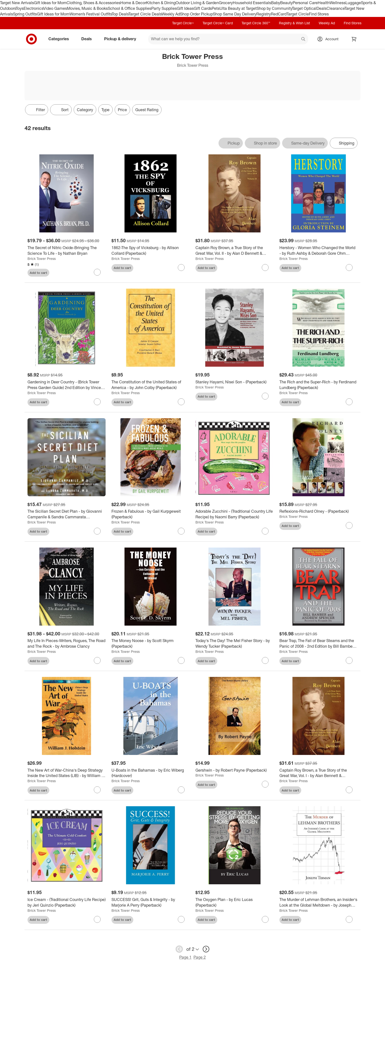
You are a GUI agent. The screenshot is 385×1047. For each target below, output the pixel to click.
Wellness (337, 2)
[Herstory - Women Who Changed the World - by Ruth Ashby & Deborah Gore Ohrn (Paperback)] (318, 250)
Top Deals (120, 14)
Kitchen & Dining (161, 2)
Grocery (226, 2)
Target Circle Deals (145, 14)
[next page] (206, 949)
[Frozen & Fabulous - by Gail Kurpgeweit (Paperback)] (150, 514)
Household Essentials (252, 2)
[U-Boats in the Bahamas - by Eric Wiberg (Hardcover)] (150, 773)
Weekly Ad (171, 14)
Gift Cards (203, 8)
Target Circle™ (183, 23)
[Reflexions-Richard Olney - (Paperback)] (318, 511)
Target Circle (298, 14)
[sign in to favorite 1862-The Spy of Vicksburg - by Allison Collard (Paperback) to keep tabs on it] (181, 267)
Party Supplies (164, 8)
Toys (20, 8)
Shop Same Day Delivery (234, 14)
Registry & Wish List (294, 23)
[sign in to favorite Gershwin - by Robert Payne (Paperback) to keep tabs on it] (265, 784)
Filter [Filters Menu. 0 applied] (36, 110)
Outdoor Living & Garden (197, 2)
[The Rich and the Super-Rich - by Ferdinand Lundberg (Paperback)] (318, 384)
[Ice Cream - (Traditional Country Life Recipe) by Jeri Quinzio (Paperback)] (67, 902)
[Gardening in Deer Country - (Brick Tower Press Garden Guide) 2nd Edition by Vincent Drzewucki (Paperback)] (67, 384)
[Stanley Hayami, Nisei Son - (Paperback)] (234, 382)
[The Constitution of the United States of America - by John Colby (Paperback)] (150, 384)
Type (105, 109)
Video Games (55, 8)
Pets (216, 8)
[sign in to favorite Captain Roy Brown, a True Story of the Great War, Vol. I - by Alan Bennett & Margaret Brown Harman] (349, 789)
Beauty (286, 2)
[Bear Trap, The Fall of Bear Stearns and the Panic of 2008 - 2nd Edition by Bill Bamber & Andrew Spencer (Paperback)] (318, 643)
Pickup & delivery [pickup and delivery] (122, 38)
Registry (263, 14)
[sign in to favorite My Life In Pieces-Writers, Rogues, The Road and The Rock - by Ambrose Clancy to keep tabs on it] (97, 660)
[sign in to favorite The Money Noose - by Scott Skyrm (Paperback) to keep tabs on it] (181, 660)
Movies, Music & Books (87, 8)
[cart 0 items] (354, 39)
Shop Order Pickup (196, 14)
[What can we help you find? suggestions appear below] (228, 39)
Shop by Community (274, 8)
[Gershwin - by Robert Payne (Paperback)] (234, 770)
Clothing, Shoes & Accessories (93, 2)
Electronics (33, 8)
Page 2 (199, 957)
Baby (275, 2)
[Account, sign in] (329, 39)
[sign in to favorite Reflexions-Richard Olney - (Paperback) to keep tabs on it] (349, 525)
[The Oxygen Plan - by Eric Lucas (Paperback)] (234, 902)
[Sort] (61, 109)
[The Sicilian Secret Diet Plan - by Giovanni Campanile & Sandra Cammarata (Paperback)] (67, 514)
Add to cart (38, 273)
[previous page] (179, 949)
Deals (321, 8)
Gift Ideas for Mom (50, 2)
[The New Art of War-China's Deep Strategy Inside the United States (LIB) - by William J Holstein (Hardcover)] (67, 773)
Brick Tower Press (42, 258)
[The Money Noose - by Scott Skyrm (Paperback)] (150, 643)
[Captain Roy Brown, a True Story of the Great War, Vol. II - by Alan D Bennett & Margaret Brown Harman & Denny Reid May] (234, 250)
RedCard (279, 14)
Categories (60, 38)
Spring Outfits (25, 14)
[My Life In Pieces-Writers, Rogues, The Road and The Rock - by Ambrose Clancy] (67, 643)
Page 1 (185, 957)
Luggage (353, 2)
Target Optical (304, 8)
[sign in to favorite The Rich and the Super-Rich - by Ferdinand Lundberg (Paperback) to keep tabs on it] (349, 401)
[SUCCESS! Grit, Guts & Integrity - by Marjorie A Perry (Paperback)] (150, 902)
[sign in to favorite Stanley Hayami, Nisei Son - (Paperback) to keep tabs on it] (265, 396)
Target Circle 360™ (256, 23)
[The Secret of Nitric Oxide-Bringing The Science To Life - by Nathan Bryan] (67, 250)
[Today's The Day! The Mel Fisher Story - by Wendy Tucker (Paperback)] (234, 643)
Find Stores (319, 14)
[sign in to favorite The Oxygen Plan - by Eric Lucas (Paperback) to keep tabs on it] (265, 919)
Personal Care (305, 2)
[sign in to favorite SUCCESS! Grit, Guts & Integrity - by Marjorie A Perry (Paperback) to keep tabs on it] (181, 919)
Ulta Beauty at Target (238, 8)
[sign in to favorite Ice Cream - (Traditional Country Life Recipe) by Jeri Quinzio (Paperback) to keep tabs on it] (97, 919)
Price (122, 109)
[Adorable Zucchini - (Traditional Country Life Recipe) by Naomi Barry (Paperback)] (234, 514)
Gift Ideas (185, 8)
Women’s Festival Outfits (90, 14)
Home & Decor (133, 2)
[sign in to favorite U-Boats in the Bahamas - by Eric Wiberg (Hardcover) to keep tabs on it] (181, 789)
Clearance (335, 8)
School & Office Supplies (129, 8)
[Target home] (31, 39)
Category (85, 109)
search (303, 39)
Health (324, 2)
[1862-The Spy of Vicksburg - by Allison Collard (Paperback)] (150, 250)
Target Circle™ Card (218, 23)
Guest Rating (146, 109)
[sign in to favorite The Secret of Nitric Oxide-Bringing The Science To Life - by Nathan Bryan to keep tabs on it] (97, 272)
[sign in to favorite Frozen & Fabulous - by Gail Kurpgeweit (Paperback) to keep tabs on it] (181, 531)
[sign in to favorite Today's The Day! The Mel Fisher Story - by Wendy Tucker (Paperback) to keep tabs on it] (265, 660)
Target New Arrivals (17, 2)
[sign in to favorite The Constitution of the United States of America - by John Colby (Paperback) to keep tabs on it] (181, 401)
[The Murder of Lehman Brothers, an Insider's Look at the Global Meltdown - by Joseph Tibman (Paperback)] (318, 902)
